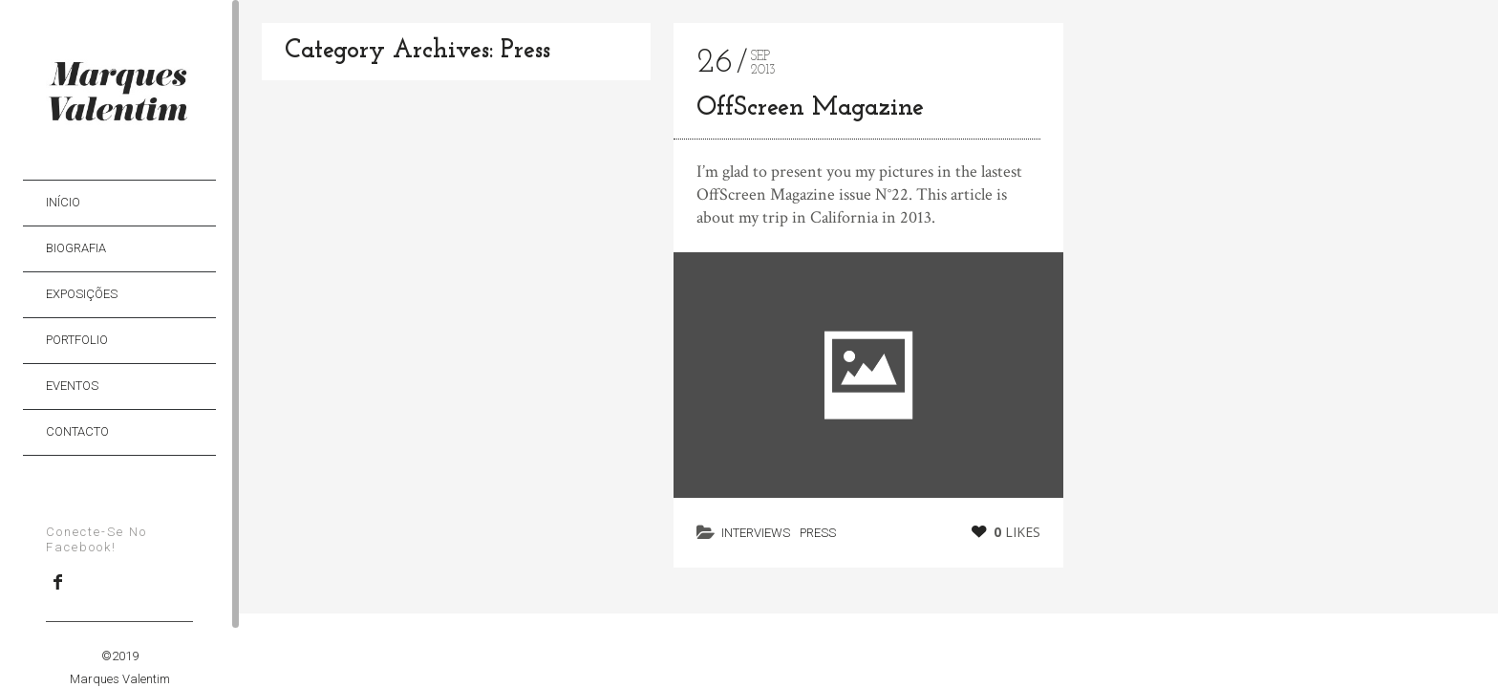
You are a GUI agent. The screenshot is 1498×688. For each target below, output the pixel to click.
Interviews (755, 533)
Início (63, 202)
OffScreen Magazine (810, 108)
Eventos (72, 385)
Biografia (76, 248)
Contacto (77, 431)
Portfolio (77, 340)
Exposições (82, 294)
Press (818, 533)
